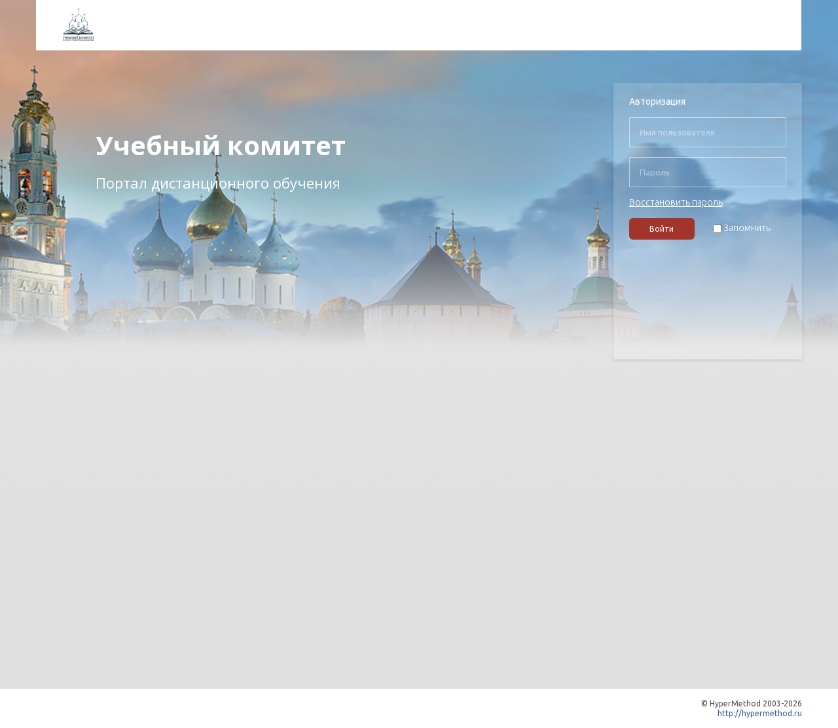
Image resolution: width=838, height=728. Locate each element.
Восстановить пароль (676, 202)
